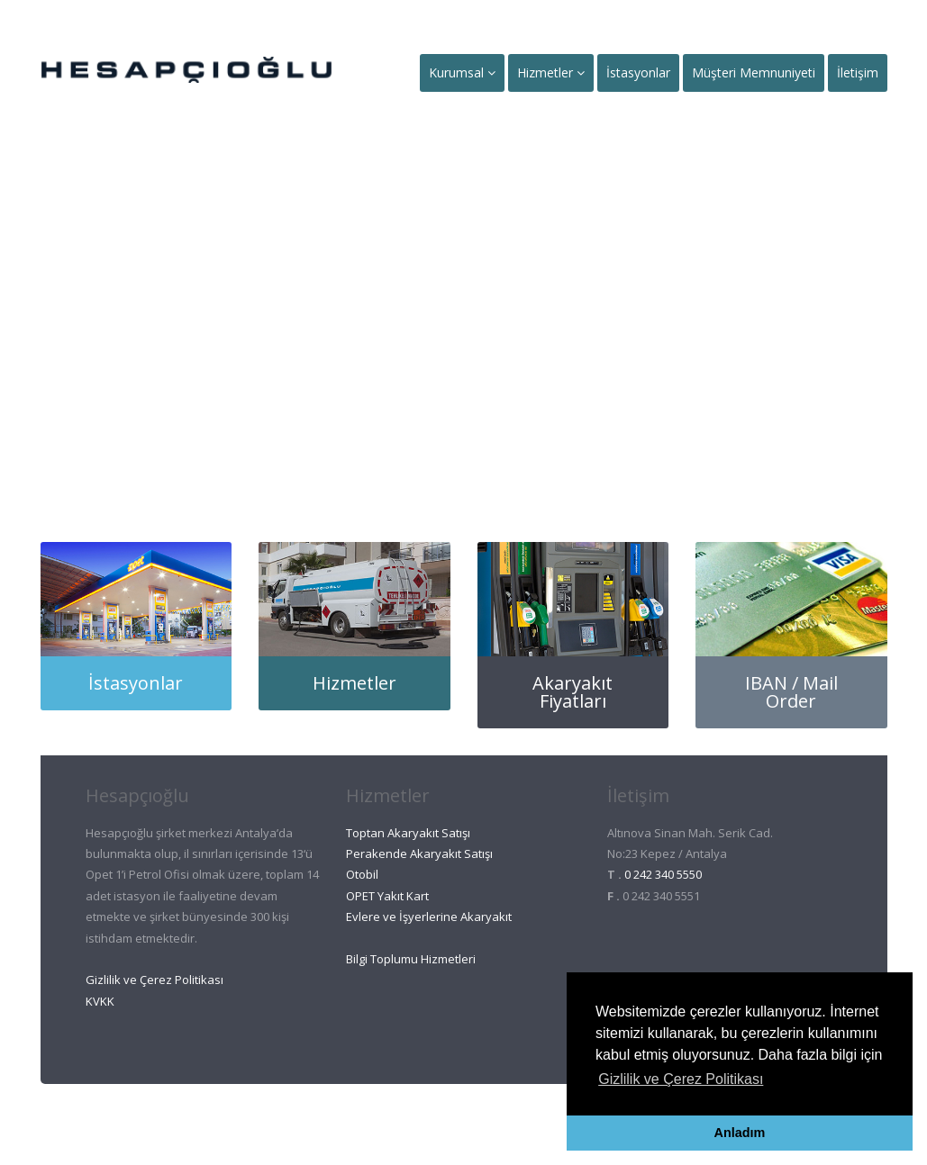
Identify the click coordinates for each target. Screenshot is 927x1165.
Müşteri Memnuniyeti (753, 72)
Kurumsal (462, 72)
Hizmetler (551, 72)
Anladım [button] (740, 1132)
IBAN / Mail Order (791, 692)
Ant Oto (431, 1120)
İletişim (857, 72)
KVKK (100, 1001)
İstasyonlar (638, 72)
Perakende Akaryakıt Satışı (419, 853)
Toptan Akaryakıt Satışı (408, 833)
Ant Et (503, 1120)
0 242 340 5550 (663, 874)
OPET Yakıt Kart (387, 896)
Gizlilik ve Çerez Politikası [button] (680, 1079)
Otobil (362, 874)
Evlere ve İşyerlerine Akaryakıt (429, 916)
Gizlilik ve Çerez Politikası (154, 979)
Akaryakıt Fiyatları (572, 692)
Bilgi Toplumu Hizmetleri (411, 959)
